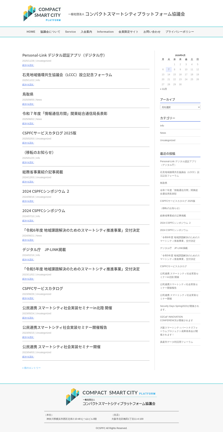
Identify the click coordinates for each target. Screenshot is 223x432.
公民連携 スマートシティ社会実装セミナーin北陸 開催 (67, 307)
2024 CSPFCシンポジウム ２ (46, 191)
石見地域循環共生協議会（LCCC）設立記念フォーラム (67, 74)
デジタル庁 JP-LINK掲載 (44, 249)
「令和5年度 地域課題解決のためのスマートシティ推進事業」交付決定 (81, 268)
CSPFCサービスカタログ (42, 288)
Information (105, 32)
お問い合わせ (152, 32)
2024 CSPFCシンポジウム (43, 210)
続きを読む (28, 65)
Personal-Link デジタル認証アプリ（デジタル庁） (64, 55)
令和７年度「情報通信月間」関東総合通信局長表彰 (64, 113)
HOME (31, 32)
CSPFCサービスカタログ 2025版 (49, 133)
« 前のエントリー (31, 367)
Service (70, 32)
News (39, 99)
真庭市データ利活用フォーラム (176, 342)
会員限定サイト (129, 32)
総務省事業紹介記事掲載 (42, 171)
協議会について (50, 32)
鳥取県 (27, 94)
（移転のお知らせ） (39, 152)
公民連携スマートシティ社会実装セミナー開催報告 (64, 327)
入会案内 (86, 32)
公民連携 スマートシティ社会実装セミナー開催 (61, 346)
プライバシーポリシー (179, 32)
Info (38, 80)
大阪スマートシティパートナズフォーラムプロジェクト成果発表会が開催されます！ (179, 331)
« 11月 (163, 89)
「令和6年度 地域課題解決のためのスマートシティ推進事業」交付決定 (81, 230)
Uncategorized (43, 60)
